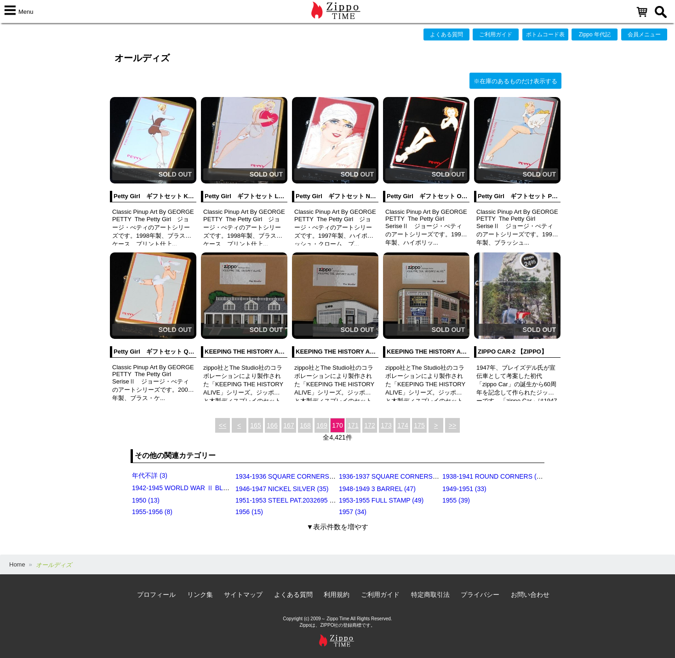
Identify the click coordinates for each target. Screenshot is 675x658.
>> (452, 425)
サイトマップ (243, 594)
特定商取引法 (430, 594)
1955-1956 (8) (152, 511)
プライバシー (480, 594)
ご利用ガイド (495, 34)
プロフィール (156, 594)
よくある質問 (446, 34)
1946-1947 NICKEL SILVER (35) (281, 488)
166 (272, 425)
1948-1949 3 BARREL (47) (377, 488)
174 (402, 425)
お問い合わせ (530, 594)
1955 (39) (456, 500)
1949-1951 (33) (464, 488)
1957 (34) (352, 511)
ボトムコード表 (545, 34)
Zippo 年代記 (595, 34)
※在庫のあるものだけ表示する (515, 81)
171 (353, 425)
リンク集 (200, 594)
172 (369, 425)
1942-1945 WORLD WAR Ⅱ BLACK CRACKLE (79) (206, 488)
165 (255, 425)
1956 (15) (249, 511)
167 (288, 425)
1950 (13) (146, 500)
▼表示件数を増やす (338, 527)
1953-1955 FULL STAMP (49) (381, 500)
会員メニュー (644, 34)
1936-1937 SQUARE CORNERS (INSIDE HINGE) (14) (417, 476)
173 (386, 425)
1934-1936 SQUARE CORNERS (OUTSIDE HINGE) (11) (317, 476)
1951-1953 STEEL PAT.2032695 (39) (288, 500)
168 (305, 425)
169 (321, 425)
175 (419, 425)
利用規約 (336, 594)
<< (222, 425)
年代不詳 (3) (149, 475)
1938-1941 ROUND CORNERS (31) (494, 476)
